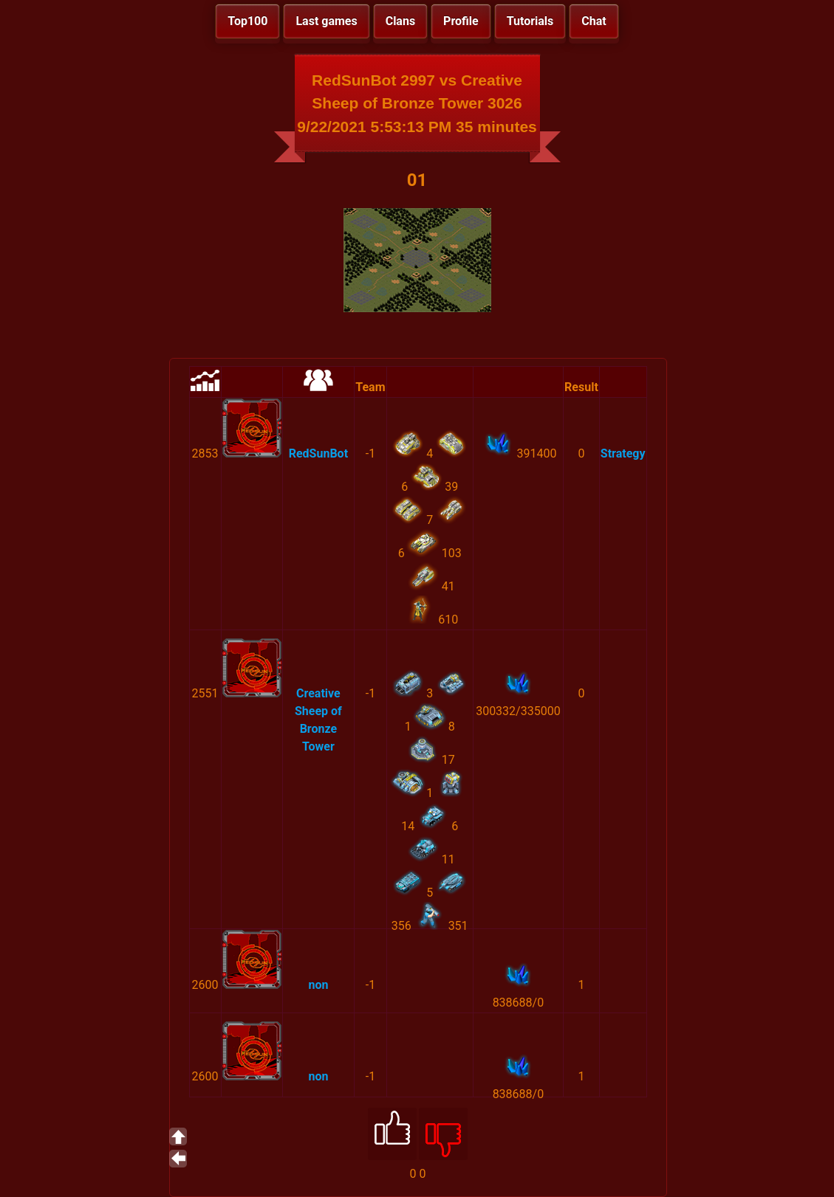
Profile (461, 21)
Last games (326, 21)
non (318, 985)
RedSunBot (318, 453)
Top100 (247, 21)
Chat (593, 21)
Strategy (623, 453)
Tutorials (530, 21)
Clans (400, 21)
